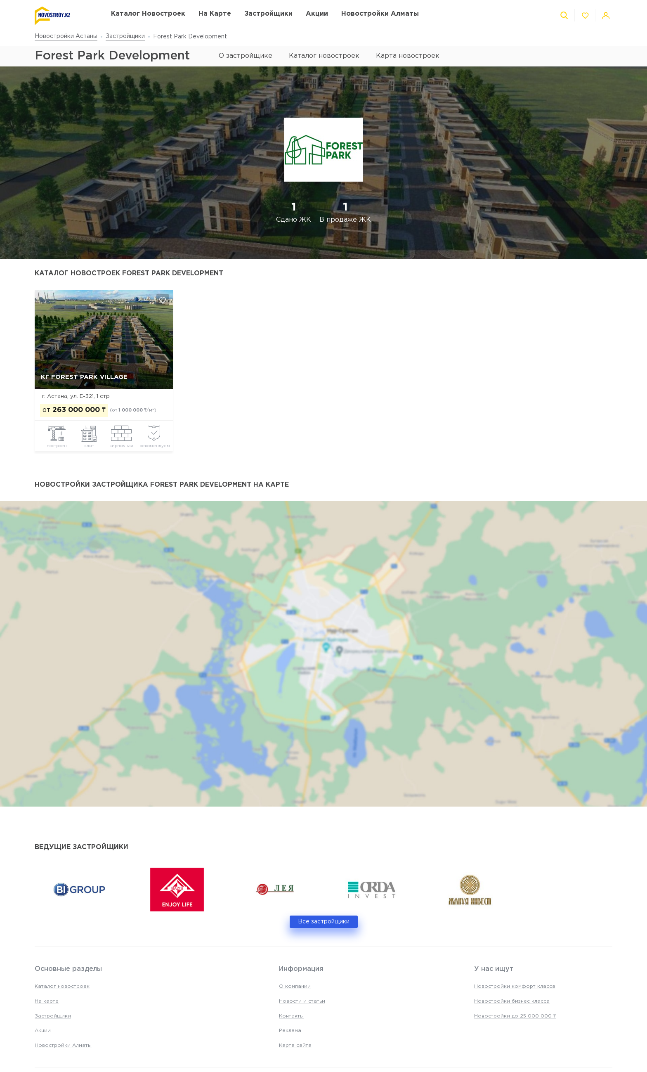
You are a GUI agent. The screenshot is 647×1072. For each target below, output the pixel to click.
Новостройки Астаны (66, 36)
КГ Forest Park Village (84, 377)
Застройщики (125, 36)
